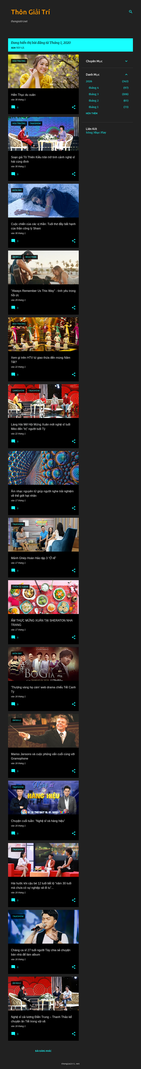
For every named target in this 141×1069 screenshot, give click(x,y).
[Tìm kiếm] (131, 11)
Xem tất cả (17, 48)
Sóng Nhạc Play (96, 132)
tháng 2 (94, 100)
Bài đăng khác (43, 1051)
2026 (89, 81)
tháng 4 (94, 87)
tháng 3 (94, 94)
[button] (73, 107)
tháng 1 (93, 107)
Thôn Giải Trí (30, 12)
